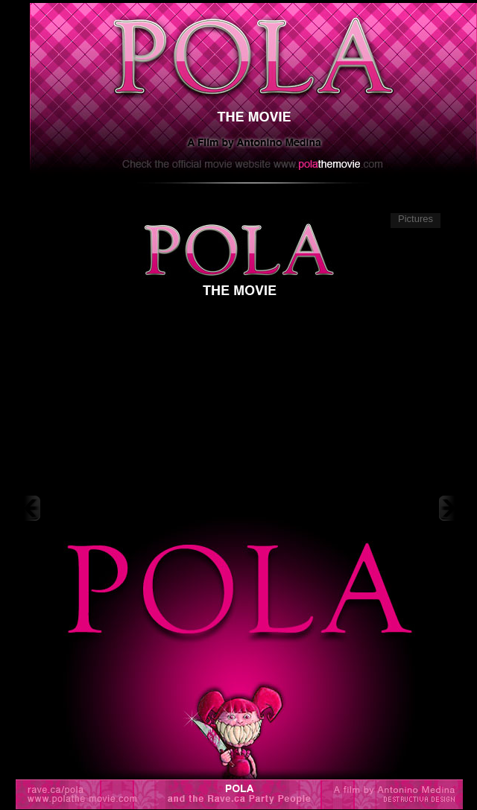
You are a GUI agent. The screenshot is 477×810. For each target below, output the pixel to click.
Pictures (415, 218)
